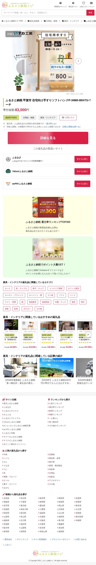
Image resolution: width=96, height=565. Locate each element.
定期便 (52, 454)
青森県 (6, 502)
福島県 (6, 520)
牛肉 (5, 454)
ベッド (72, 295)
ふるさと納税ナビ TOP (12, 21)
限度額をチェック (60, 4)
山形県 (6, 517)
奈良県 (42, 528)
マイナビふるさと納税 (13, 440)
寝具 (73, 302)
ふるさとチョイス (11, 411)
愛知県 (42, 506)
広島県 (61, 509)
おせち (6, 488)
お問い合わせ (80, 539)
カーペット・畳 (35, 295)
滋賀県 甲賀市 (11, 118)
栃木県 (6, 528)
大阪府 (42, 520)
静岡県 (42, 502)
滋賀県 (42, 513)
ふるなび (7, 407)
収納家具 (32, 302)
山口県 (61, 513)
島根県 (61, 502)
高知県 (61, 528)
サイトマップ (22, 539)
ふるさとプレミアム (12, 418)
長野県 (23, 531)
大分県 (78, 509)
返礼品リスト (73, 4)
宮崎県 (78, 513)
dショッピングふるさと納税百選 (17, 426)
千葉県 (23, 502)
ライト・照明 (10, 302)
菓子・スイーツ (10, 484)
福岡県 (61, 531)
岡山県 (61, 506)
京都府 (42, 517)
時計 (83, 302)
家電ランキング (55, 411)
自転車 (52, 469)
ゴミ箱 (50, 295)
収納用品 (45, 302)
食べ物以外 (53, 422)
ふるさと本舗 (9, 433)
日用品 (52, 473)
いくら (6, 458)
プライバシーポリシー (60, 539)
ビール (6, 480)
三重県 (42, 509)
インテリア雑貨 (55, 288)
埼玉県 (23, 498)
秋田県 (6, 513)
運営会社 (7, 539)
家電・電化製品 (55, 466)
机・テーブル (21, 288)
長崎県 (78, 502)
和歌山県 (43, 531)
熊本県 (78, 506)
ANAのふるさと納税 (12, 422)
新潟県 (23, 513)
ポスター (27, 309)
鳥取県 (61, 498)
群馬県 (6, 531)
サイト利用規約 (39, 539)
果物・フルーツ (10, 477)
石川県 (23, 520)
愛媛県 (61, 524)
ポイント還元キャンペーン (15, 444)
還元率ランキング (56, 407)
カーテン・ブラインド (14, 295)
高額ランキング (55, 414)
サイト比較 (9, 399)
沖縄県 (78, 520)
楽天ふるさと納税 (11, 403)
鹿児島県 (79, 517)
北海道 (6, 498)
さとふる (7, 414)
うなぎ (6, 466)
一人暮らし (53, 418)
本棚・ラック (60, 302)
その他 (39, 309)
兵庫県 (42, 524)
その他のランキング (57, 426)
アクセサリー (54, 480)
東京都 (23, 506)
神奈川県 (24, 509)
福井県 (23, 524)
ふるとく (7, 545)
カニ (5, 462)
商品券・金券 (54, 458)
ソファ (61, 295)
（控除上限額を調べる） (71, 127)
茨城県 (6, 524)
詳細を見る (13, 34)
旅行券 (52, 462)
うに (5, 469)
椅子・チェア (38, 288)
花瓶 (7, 309)
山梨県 (23, 528)
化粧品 (52, 477)
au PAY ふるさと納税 (12, 429)
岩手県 (6, 506)
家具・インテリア (71, 21)
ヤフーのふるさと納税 (13, 437)
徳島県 (61, 517)
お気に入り (83, 4)
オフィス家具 (73, 288)
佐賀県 (78, 498)
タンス (7, 288)
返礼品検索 (34, 21)
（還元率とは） (50, 124)
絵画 (16, 309)
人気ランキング (55, 403)
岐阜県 (42, 498)
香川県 (61, 520)
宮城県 (6, 509)
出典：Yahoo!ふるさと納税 (74, 93)
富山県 (23, 517)
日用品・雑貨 (51, 21)
